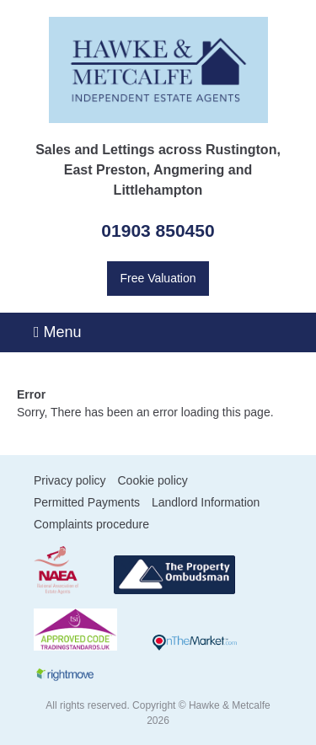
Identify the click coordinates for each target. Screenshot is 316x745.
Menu (58, 332)
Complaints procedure (91, 524)
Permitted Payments (87, 502)
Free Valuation (157, 278)
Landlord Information (206, 502)
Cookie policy (152, 480)
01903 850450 (157, 230)
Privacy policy (70, 480)
